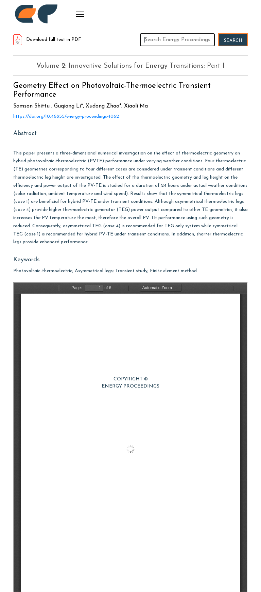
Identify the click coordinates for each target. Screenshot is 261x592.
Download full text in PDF (47, 39)
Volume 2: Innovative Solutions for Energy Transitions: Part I (130, 66)
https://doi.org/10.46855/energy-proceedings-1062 (66, 116)
